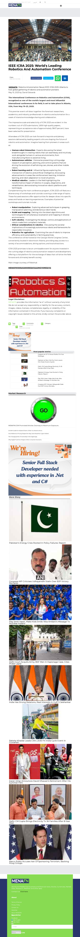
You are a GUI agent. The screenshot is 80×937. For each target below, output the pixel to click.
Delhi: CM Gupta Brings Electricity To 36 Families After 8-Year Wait (39, 824)
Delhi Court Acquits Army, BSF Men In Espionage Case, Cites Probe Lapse (39, 665)
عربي (35, 2)
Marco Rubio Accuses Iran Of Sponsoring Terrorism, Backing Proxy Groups (39, 864)
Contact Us (14, 909)
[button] (40, 2)
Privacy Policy (15, 906)
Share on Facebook (36, 81)
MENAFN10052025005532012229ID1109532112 (29, 271)
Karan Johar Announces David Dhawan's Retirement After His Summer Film (40, 784)
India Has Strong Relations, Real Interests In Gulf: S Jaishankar (40, 704)
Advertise (14, 912)
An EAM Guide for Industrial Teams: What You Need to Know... (25, 434)
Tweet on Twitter (48, 81)
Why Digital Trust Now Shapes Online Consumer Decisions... (25, 443)
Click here (24, 893)
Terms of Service (16, 904)
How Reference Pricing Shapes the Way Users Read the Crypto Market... (28, 437)
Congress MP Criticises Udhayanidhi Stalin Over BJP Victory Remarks (38, 585)
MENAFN (13, 90)
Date (11, 80)
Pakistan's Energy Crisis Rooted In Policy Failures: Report (37, 546)
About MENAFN (16, 914)
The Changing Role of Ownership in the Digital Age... (23, 440)
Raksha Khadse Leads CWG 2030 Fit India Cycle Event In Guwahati (37, 744)
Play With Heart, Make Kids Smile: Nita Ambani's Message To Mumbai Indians (39, 625)
